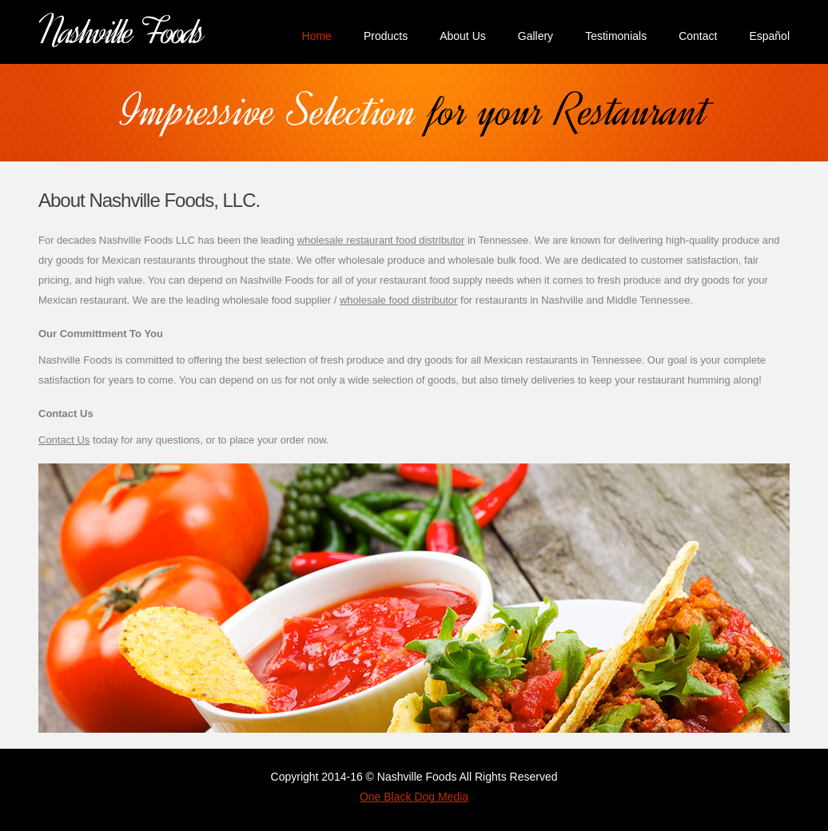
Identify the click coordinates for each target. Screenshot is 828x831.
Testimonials (616, 36)
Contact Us (64, 440)
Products (386, 36)
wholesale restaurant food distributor (381, 240)
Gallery (535, 36)
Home (317, 36)
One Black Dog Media (414, 796)
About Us (463, 36)
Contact (698, 36)
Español (769, 36)
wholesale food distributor (398, 300)
